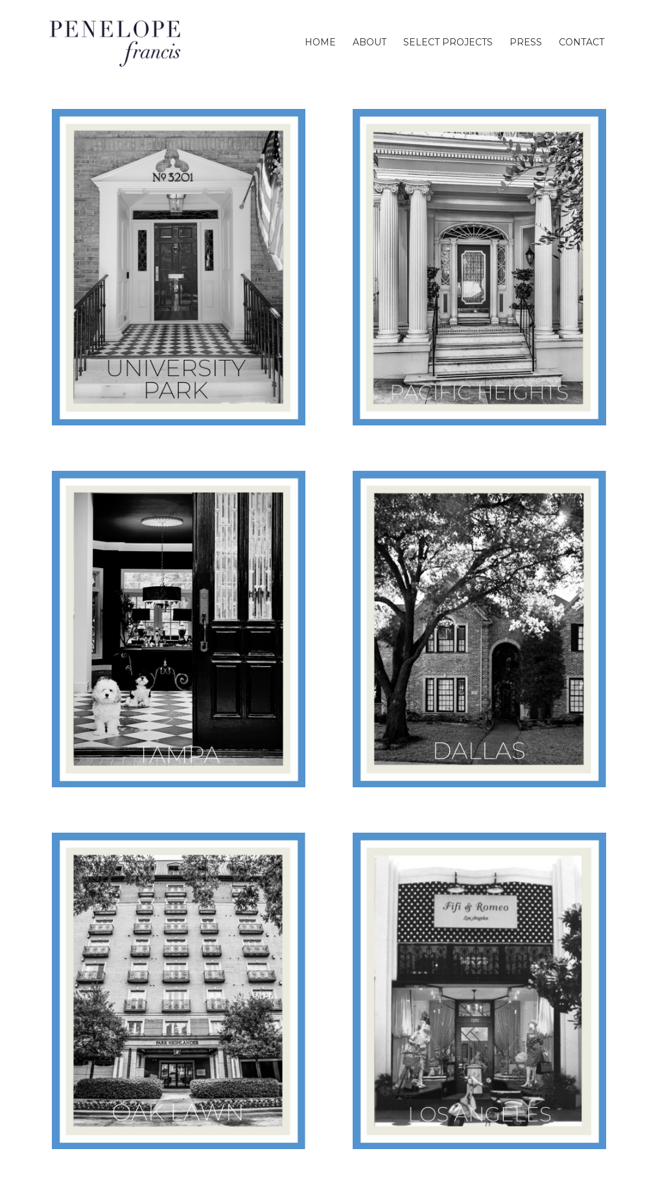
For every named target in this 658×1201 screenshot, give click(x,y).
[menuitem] (320, 42)
